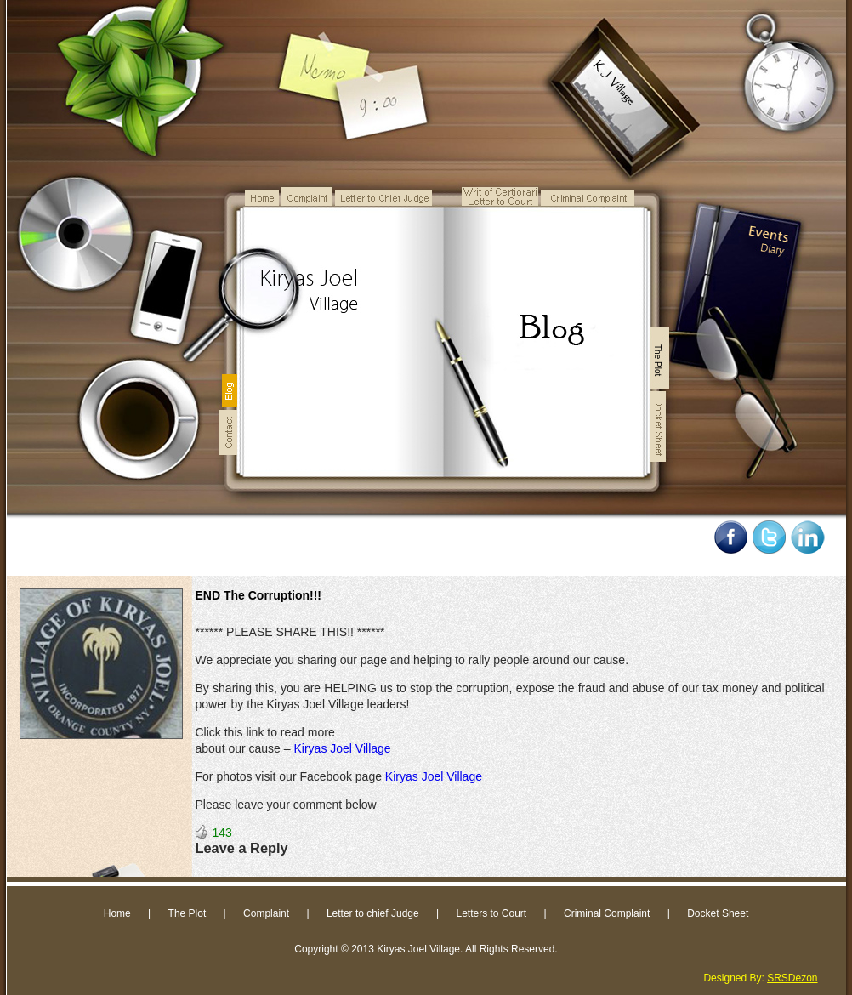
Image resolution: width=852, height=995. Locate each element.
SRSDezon (792, 978)
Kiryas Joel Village (341, 748)
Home (117, 913)
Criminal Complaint (607, 913)
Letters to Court (491, 913)
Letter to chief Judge (373, 913)
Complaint (266, 913)
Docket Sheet (717, 913)
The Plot (187, 913)
